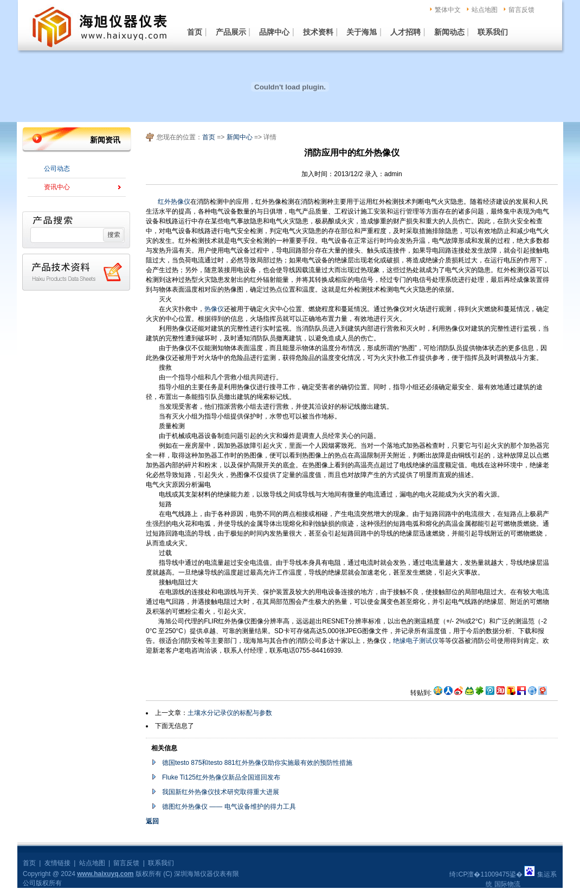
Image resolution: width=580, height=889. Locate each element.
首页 (194, 32)
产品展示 (231, 32)
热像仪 (214, 309)
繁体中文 (448, 10)
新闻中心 (240, 137)
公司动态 (57, 168)
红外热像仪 (174, 201)
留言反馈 (521, 10)
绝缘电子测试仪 (416, 641)
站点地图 (485, 10)
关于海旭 (361, 32)
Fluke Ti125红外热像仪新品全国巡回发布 (221, 777)
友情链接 (57, 863)
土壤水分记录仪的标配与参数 (230, 713)
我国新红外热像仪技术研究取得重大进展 (220, 792)
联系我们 (493, 32)
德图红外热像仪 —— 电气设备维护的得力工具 (229, 806)
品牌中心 (274, 32)
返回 (152, 821)
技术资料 (318, 32)
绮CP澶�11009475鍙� (485, 874)
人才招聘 (405, 32)
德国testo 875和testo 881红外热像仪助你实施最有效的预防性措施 (257, 762)
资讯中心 (57, 187)
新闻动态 (449, 32)
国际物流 (507, 884)
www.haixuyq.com (105, 874)
